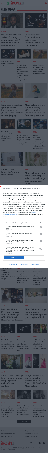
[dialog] (24, 226)
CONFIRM (14, 257)
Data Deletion (13, 264)
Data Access (24, 264)
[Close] (44, 189)
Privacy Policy (35, 264)
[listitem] (24, 223)
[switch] (40, 227)
